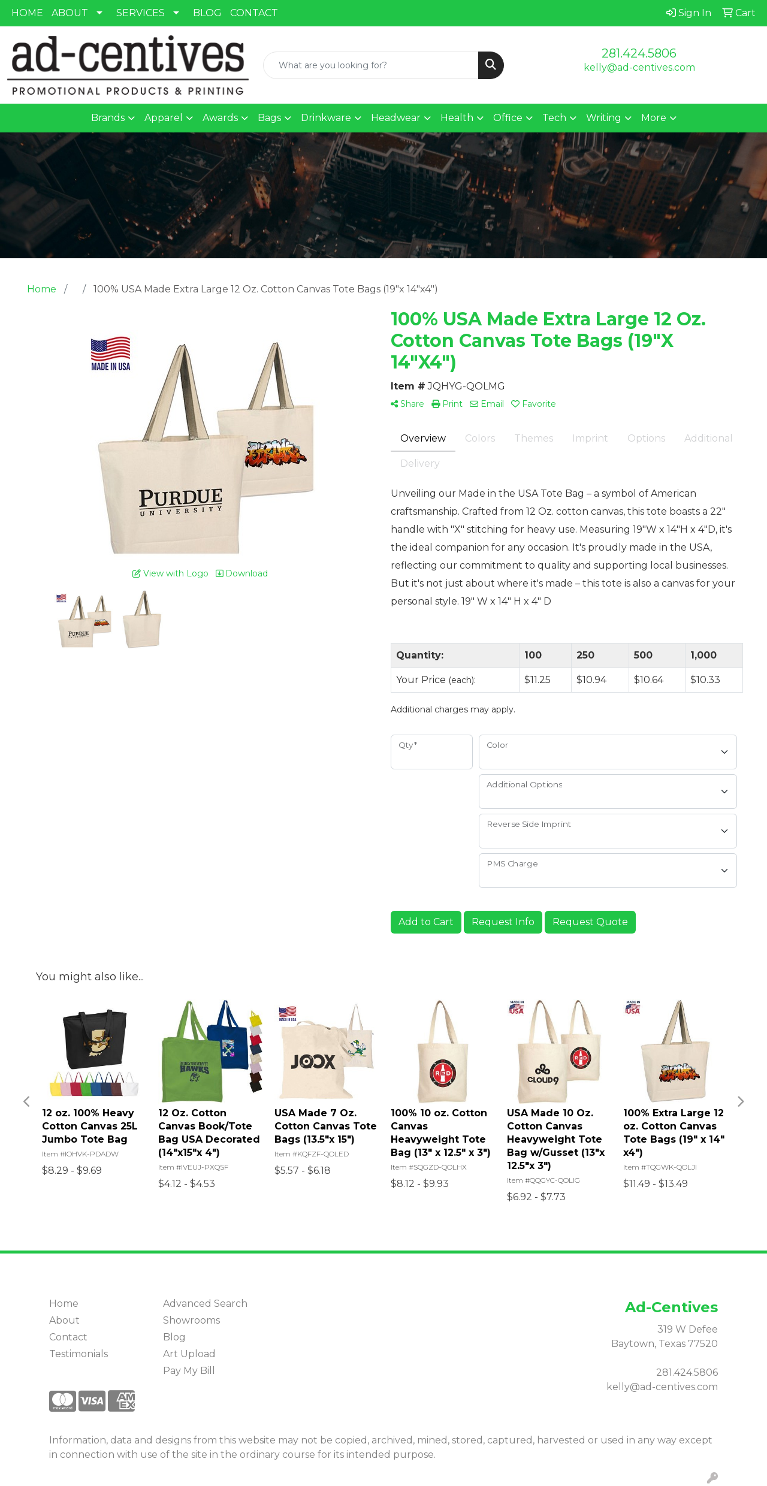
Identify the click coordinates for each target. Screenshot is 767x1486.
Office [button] (508, 117)
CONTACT (254, 13)
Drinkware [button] (326, 117)
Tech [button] (554, 117)
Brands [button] (108, 117)
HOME (27, 13)
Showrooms (191, 1320)
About (64, 1320)
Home (63, 1303)
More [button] (653, 117)
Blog (174, 1337)
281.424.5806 (639, 53)
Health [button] (456, 117)
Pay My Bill (189, 1370)
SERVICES (140, 13)
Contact (68, 1337)
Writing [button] (603, 117)
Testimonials (78, 1354)
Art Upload (189, 1354)
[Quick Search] (371, 65)
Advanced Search (205, 1303)
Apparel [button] (163, 117)
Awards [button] (220, 117)
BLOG (207, 13)
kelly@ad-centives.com (639, 67)
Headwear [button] (396, 117)
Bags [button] (269, 117)
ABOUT (70, 13)
